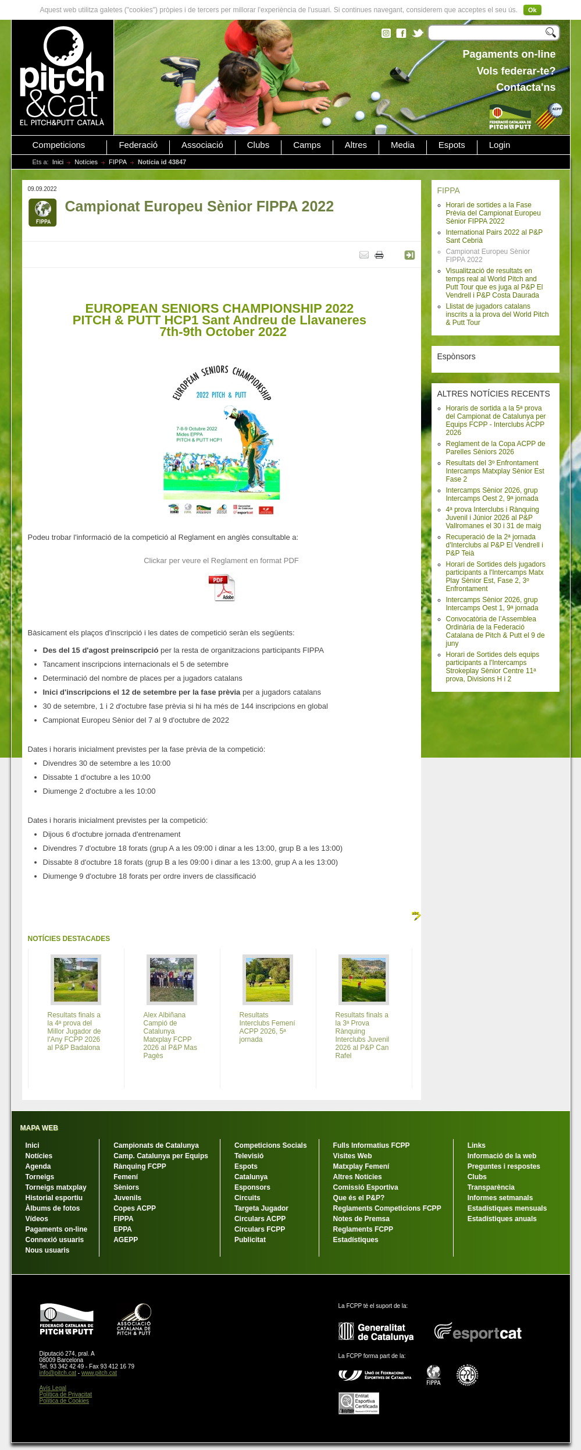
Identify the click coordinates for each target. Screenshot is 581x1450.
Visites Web (352, 1156)
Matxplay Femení (361, 1166)
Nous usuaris (48, 1250)
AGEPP (125, 1240)
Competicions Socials (270, 1145)
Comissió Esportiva (365, 1187)
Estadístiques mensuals (507, 1208)
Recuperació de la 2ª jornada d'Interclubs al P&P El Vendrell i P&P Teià (495, 545)
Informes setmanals (500, 1198)
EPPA (122, 1229)
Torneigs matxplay (56, 1187)
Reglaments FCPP (363, 1229)
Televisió (248, 1156)
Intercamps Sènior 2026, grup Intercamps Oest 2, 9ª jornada (492, 494)
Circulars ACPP (260, 1219)
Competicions (59, 145)
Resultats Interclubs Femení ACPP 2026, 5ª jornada (267, 1027)
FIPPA (118, 161)
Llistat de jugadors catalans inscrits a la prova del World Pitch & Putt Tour (497, 314)
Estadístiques (356, 1240)
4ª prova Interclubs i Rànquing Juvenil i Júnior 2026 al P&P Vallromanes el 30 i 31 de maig (493, 517)
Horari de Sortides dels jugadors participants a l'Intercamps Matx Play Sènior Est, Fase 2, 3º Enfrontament (496, 576)
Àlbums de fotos (53, 1208)
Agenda (38, 1166)
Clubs (258, 145)
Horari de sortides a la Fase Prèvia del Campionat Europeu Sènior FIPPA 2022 (493, 213)
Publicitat (250, 1240)
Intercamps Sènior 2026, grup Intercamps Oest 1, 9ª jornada (492, 604)
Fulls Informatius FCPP (371, 1145)
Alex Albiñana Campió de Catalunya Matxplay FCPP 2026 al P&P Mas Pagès (171, 1035)
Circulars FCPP (259, 1229)
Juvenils (127, 1198)
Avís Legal (53, 1388)
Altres (356, 145)
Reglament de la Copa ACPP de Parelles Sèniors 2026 (496, 448)
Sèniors (126, 1187)
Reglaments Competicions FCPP (387, 1208)
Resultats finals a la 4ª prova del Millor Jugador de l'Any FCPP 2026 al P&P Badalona (74, 1031)
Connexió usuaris (55, 1240)
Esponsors (252, 1187)
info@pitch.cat (58, 1373)
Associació (202, 145)
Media (403, 145)
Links (477, 1145)
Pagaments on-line (57, 1229)
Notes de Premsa (361, 1219)
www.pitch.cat (99, 1373)
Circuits (247, 1198)
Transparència (491, 1187)
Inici (58, 161)
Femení (125, 1177)
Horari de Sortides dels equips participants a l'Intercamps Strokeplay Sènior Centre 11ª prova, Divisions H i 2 (493, 666)
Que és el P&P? (359, 1198)
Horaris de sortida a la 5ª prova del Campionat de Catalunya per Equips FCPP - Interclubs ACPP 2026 (496, 420)
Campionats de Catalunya (156, 1145)
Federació (138, 145)
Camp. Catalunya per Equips (160, 1156)
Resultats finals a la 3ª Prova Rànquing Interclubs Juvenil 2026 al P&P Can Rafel (363, 1035)
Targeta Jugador (261, 1208)
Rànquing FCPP (139, 1166)
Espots (452, 145)
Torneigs (40, 1177)
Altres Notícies (357, 1177)
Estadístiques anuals (502, 1219)
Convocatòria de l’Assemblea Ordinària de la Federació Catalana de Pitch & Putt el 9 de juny (495, 631)
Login (500, 145)
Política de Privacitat (66, 1394)
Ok (532, 9)
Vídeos (37, 1219)
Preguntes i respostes (504, 1166)
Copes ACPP (134, 1208)
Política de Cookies (65, 1401)
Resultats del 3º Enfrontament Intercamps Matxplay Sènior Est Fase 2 (495, 471)
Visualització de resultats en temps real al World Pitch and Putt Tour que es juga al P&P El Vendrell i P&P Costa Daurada (494, 283)
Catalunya (251, 1177)
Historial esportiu (54, 1198)
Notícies (86, 161)
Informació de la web (502, 1156)
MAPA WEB (39, 1128)
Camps (307, 145)
